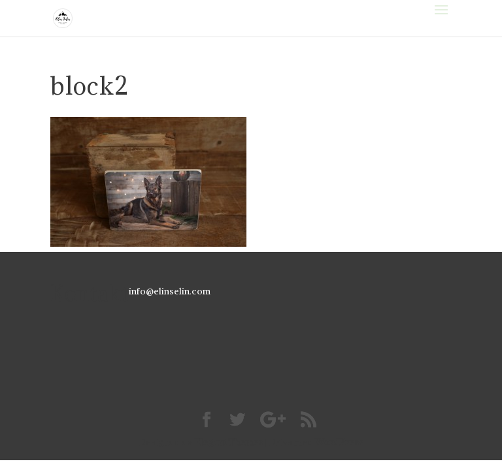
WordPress (339, 442)
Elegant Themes (228, 442)
